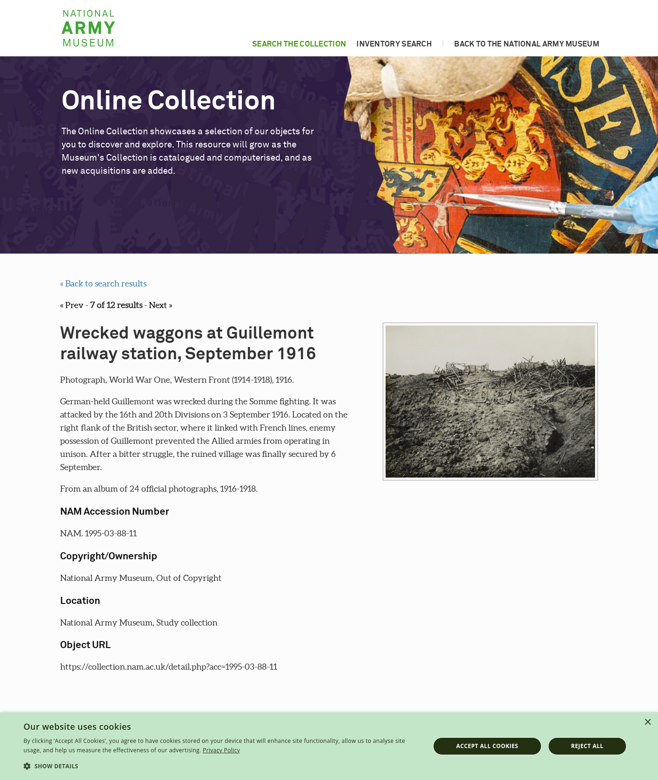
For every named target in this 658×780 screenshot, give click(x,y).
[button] (220, 766)
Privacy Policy (221, 750)
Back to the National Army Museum (526, 44)
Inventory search (394, 44)
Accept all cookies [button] (487, 746)
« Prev (72, 305)
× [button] (647, 722)
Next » (160, 305)
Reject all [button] (587, 746)
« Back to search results (103, 283)
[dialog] (329, 746)
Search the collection (299, 44)
